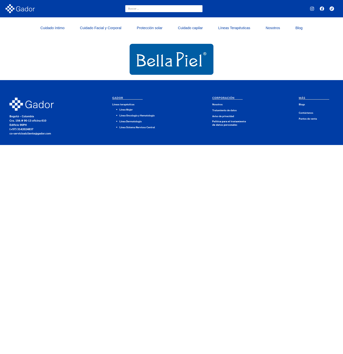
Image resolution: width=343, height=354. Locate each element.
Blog (298, 28)
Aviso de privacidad (223, 116)
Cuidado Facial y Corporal (100, 28)
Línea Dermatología (130, 121)
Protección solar (149, 28)
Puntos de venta (308, 118)
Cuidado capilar (190, 28)
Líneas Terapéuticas (234, 28)
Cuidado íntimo (53, 28)
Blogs (302, 104)
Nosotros (273, 28)
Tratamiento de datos (224, 110)
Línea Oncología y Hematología (136, 115)
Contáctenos (306, 112)
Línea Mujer (126, 109)
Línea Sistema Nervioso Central (137, 127)
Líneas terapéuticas (123, 104)
